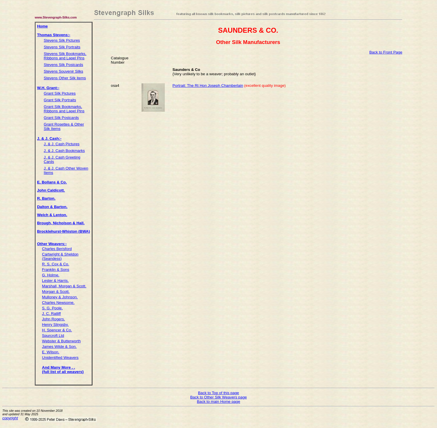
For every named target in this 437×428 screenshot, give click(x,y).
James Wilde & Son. (59, 346)
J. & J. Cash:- (49, 138)
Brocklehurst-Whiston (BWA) (63, 231)
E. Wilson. (50, 352)
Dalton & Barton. (52, 207)
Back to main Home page (218, 401)
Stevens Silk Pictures (62, 40)
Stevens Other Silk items (65, 78)
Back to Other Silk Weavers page (218, 397)
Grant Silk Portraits (60, 100)
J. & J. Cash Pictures (61, 144)
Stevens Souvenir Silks (63, 71)
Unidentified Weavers (60, 357)
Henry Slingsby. (55, 324)
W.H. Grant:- (48, 88)
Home (42, 26)
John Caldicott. (51, 190)
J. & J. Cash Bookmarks (64, 150)
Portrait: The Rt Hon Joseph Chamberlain (208, 85)
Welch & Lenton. (52, 215)
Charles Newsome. (58, 302)
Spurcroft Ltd (53, 335)
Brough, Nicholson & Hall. (60, 223)
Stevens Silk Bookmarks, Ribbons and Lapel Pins (65, 56)
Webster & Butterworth (61, 341)
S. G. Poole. (52, 308)
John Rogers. (53, 319)
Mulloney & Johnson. (60, 297)
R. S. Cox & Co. (55, 264)
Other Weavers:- (52, 244)
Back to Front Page (385, 52)
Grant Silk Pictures (59, 93)
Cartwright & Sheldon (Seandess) (60, 256)
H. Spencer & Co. (57, 330)
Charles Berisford (57, 249)
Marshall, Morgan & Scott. (64, 286)
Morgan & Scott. (56, 291)
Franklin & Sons (55, 269)
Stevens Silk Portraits (62, 47)
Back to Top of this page (218, 393)
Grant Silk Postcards (61, 117)
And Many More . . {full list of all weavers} (63, 369)
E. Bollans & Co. (52, 182)
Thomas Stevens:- (53, 35)
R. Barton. (46, 198)
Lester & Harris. (55, 280)
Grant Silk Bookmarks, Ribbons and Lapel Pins (64, 108)
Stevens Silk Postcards (63, 65)
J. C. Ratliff (51, 313)
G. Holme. (50, 275)
